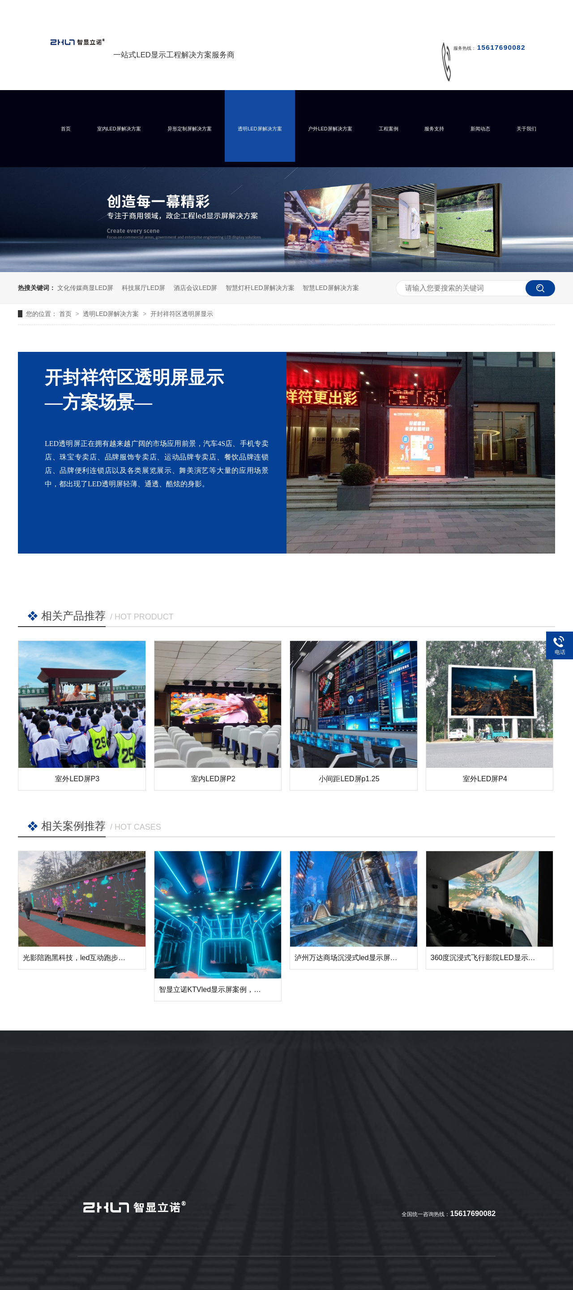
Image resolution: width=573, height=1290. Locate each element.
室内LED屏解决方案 (119, 128)
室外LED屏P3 (77, 779)
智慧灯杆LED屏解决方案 (260, 287)
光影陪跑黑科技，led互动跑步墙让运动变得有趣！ (103, 957)
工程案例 (388, 128)
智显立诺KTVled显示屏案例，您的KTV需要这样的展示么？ (253, 989)
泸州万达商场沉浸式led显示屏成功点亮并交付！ (371, 957)
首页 (66, 128)
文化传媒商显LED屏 (85, 287)
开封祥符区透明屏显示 (181, 313)
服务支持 (434, 128)
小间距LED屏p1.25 (349, 779)
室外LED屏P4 (485, 779)
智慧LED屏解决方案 (331, 287)
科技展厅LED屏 (143, 287)
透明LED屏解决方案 (260, 128)
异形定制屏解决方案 (189, 128)
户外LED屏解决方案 (330, 128)
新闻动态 (480, 128)
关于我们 (526, 128)
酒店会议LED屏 (195, 287)
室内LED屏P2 (213, 779)
